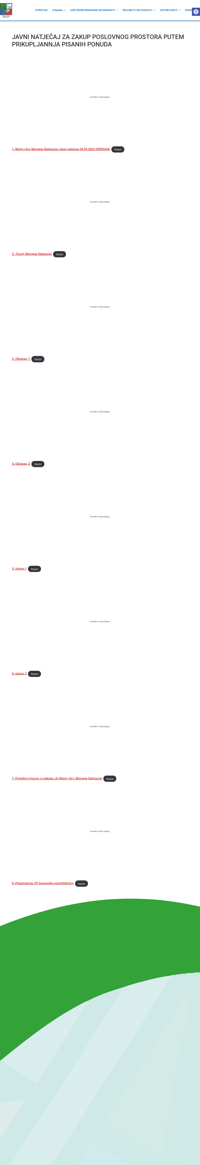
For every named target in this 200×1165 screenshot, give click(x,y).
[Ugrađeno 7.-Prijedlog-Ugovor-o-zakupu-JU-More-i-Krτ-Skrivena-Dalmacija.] (100, 726)
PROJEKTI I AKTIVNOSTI (139, 9)
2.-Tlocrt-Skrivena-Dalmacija (32, 254)
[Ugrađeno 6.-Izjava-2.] (100, 621)
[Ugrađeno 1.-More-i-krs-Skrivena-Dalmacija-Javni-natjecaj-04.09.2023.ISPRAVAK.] (100, 97)
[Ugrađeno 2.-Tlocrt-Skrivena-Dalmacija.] (100, 201)
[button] (196, 12)
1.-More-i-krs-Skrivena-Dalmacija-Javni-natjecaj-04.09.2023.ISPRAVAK (61, 149)
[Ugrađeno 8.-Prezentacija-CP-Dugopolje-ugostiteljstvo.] (100, 831)
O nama (59, 9)
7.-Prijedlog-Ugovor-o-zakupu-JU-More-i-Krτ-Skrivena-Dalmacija (57, 778)
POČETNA (41, 9)
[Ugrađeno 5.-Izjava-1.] (100, 516)
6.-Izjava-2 (19, 673)
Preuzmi (117, 149)
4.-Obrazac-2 (21, 463)
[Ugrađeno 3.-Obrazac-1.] (100, 306)
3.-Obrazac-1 (21, 359)
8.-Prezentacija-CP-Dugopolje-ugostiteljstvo (43, 883)
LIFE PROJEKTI (170, 9)
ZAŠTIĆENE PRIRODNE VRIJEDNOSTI (94, 9)
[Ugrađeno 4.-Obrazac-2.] (100, 411)
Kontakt (191, 9)
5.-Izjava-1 (19, 568)
